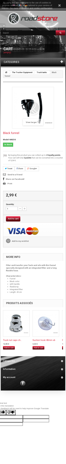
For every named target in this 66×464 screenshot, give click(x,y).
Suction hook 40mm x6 (44, 340)
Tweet (8, 168)
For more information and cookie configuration (31, 8)
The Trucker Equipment (22, 72)
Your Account (16, 39)
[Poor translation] (11, 412)
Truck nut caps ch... (12, 340)
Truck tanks (42, 72)
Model (6, 139)
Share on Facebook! (15, 179)
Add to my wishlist (20, 241)
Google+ (32, 168)
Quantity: (10, 204)
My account (9, 377)
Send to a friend (14, 174)
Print (9, 183)
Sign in (4, 39)
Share (20, 168)
